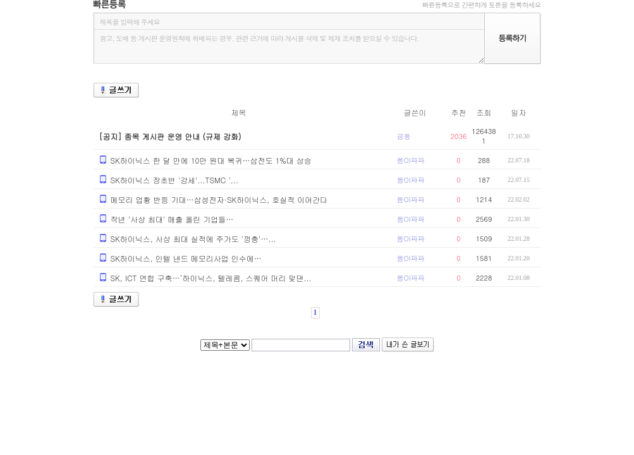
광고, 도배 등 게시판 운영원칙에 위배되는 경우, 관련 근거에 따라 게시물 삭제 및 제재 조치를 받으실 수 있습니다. (289, 46)
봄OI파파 (411, 160)
